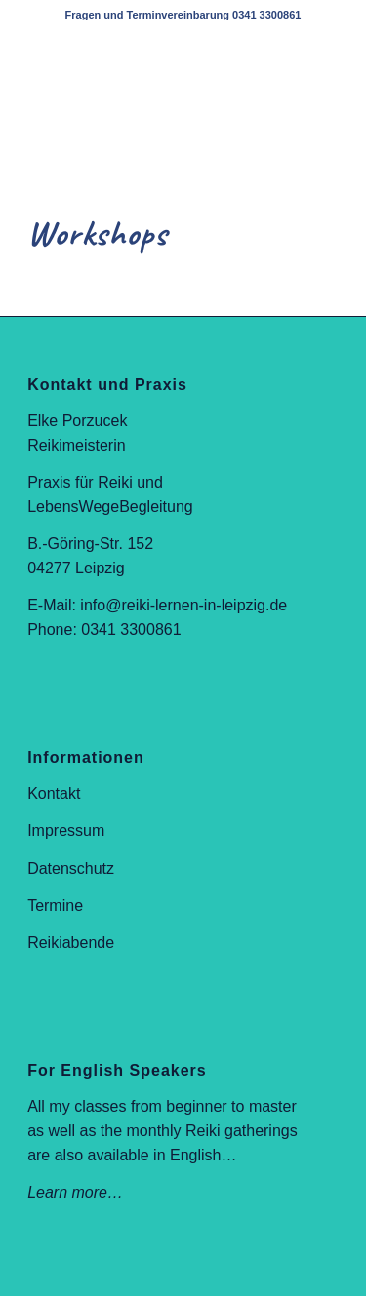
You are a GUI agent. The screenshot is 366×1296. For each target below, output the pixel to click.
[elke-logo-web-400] (151, 69)
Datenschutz (70, 868)
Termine (55, 905)
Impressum (65, 830)
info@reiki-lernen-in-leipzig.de (183, 605)
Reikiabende (70, 942)
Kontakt (53, 793)
